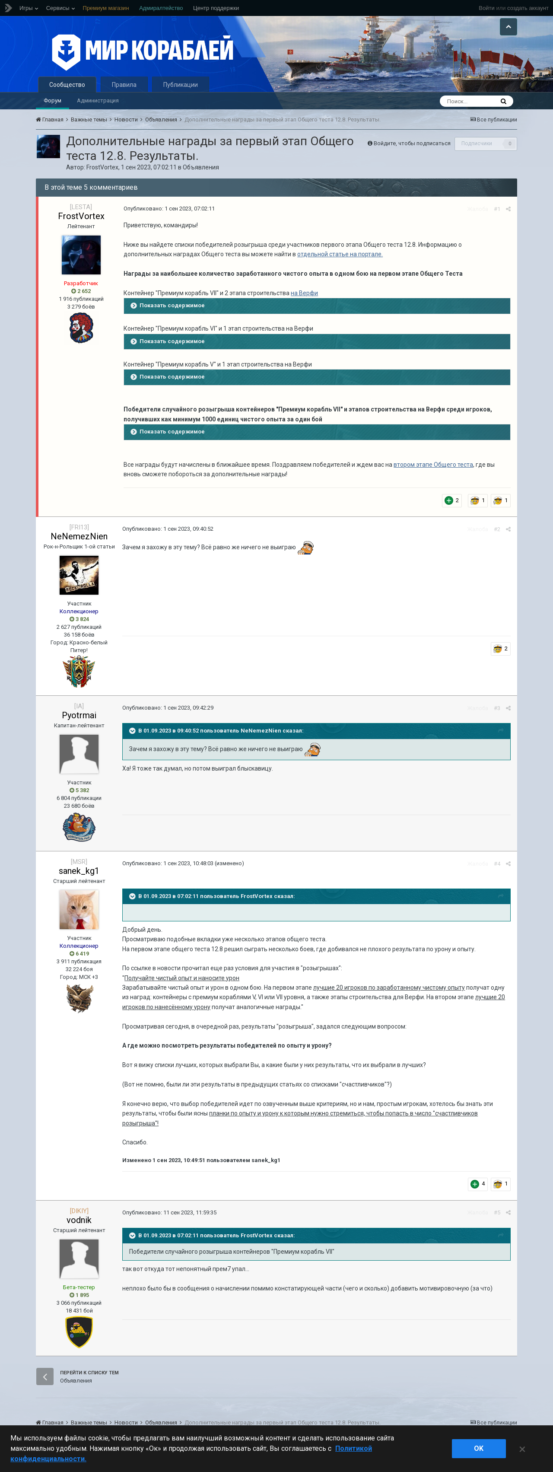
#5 (497, 1212)
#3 (497, 708)
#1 (497, 209)
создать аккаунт (528, 8)
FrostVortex (102, 167)
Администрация (98, 100)
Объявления (201, 167)
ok (478, 1448)
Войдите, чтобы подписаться (412, 143)
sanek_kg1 (79, 871)
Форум (52, 100)
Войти (486, 8)
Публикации (180, 84)
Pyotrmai (79, 715)
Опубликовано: (169, 208)
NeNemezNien (79, 536)
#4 (497, 863)
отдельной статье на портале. (340, 254)
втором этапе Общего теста (433, 464)
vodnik (79, 1220)
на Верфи (304, 293)
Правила (124, 84)
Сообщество (67, 84)
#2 (497, 529)
